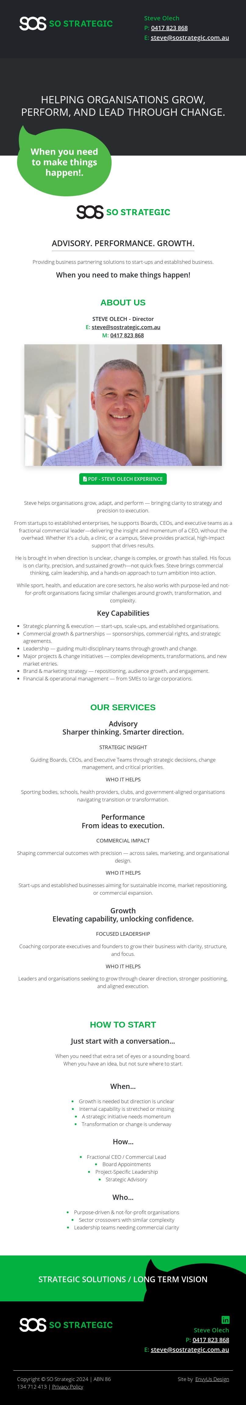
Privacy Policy (67, 1386)
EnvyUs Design (212, 1379)
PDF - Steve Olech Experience (123, 479)
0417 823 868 (169, 28)
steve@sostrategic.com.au (190, 37)
